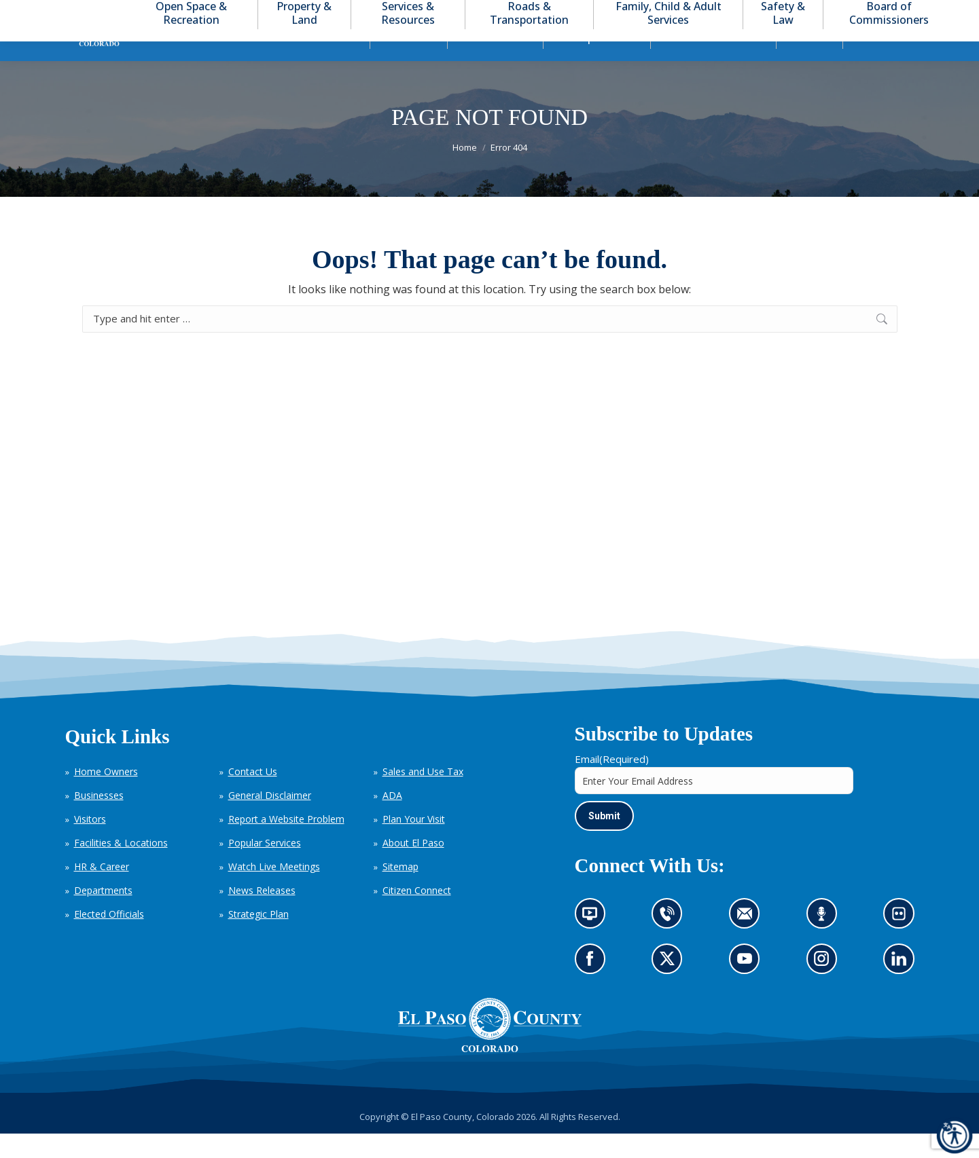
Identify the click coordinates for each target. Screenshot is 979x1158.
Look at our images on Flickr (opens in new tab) (903, 943)
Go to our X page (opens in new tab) (670, 987)
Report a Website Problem (286, 843)
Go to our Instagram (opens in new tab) (825, 987)
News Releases (262, 914)
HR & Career (101, 890)
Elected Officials (109, 938)
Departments (103, 914)
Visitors (90, 843)
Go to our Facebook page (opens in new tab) (593, 987)
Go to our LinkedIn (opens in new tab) (902, 987)
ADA (392, 819)
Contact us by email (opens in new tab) (749, 943)
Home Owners (106, 795)
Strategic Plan (258, 938)
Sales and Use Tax (422, 795)
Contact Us (252, 795)
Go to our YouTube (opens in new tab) (748, 987)
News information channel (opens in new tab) (594, 943)
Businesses (99, 819)
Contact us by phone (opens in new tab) (670, 943)
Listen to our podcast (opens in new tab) (824, 943)
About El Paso (413, 867)
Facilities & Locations (121, 867)
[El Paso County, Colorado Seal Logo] (490, 1049)
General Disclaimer (269, 819)
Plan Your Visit (413, 843)
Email (612, 783)
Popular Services (264, 867)
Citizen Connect (416, 914)
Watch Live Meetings (274, 890)
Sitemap (400, 890)
